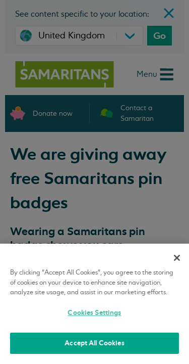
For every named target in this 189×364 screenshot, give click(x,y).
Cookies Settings (94, 312)
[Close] (177, 258)
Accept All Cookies (94, 343)
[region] (94, 304)
